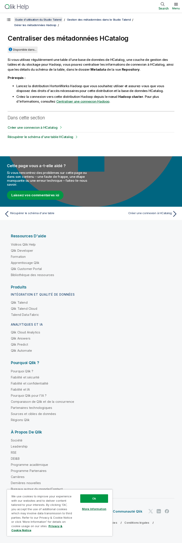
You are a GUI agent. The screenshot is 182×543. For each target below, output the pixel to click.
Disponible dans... (25, 49)
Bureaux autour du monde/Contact (37, 489)
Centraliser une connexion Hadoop (82, 101)
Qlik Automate (21, 350)
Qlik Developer (22, 250)
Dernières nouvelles (26, 483)
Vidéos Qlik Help (23, 244)
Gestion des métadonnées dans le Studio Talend (99, 19)
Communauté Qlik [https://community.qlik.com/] (127, 511)
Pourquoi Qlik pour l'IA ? (29, 395)
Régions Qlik (20, 420)
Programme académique (29, 464)
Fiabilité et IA (20, 389)
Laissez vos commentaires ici (35, 195)
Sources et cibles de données (33, 414)
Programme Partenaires (29, 471)
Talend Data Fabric (25, 314)
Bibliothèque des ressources (32, 275)
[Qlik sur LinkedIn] (158, 511)
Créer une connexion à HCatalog (33, 127)
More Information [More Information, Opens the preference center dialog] (94, 509)
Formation (18, 256)
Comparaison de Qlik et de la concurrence (42, 401)
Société (16, 440)
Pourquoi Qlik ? (22, 371)
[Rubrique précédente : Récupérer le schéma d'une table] (46, 214)
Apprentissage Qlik (25, 263)
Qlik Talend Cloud (24, 308)
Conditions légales (136, 522)
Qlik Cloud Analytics (25, 332)
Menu (176, 8)
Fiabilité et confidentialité (29, 383)
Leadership (19, 446)
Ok (94, 498)
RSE (14, 452)
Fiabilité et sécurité (25, 377)
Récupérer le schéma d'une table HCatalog (40, 137)
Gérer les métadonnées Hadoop (35, 25)
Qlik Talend (19, 302)
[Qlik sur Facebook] (167, 511)
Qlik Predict (19, 344)
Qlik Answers (20, 338)
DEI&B (15, 458)
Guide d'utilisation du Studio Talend (38, 19)
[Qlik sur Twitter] (150, 511)
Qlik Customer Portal (26, 269)
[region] (59, 512)
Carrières (18, 477)
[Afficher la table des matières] (8, 19)
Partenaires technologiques (31, 408)
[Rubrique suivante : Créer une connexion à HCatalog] (136, 214)
